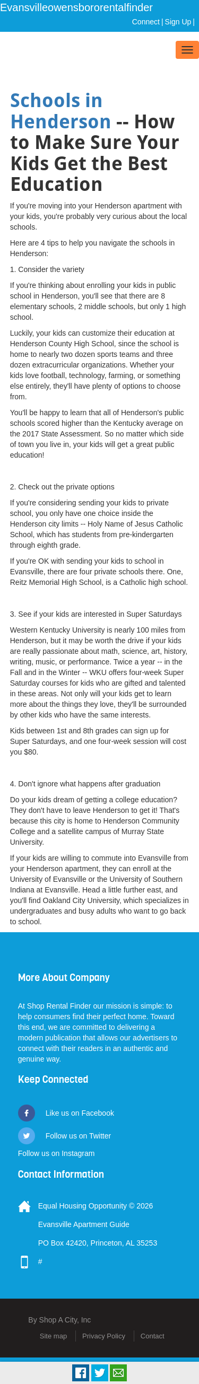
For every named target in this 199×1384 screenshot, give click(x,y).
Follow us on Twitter (78, 1136)
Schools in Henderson (60, 111)
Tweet (99, 1372)
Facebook (80, 1372)
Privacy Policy (103, 1336)
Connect (146, 21)
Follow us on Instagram (56, 1153)
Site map (53, 1336)
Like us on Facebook (80, 1113)
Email (118, 1372)
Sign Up (178, 21)
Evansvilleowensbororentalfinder (76, 7)
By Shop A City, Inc (59, 1320)
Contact (153, 1336)
